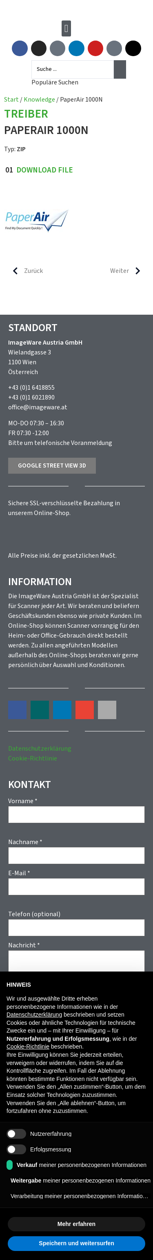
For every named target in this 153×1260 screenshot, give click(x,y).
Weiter (128, 271)
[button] (66, 28)
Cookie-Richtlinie (32, 758)
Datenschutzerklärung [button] (34, 1014)
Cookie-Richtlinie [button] (28, 1046)
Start (11, 99)
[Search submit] (120, 69)
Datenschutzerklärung (39, 748)
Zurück (24, 271)
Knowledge (39, 99)
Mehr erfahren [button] (76, 1224)
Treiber (26, 114)
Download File (44, 170)
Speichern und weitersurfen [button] (76, 1243)
